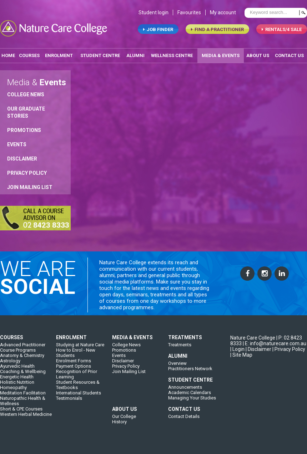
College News (25, 95)
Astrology (10, 366)
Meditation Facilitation (23, 398)
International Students (78, 398)
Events (16, 145)
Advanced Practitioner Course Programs (22, 352)
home (8, 56)
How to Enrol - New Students (75, 358)
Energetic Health (17, 382)
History (119, 427)
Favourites (189, 13)
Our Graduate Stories (26, 113)
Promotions (24, 131)
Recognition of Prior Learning (76, 379)
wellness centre (172, 56)
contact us (289, 56)
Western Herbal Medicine (26, 419)
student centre (100, 56)
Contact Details (184, 421)
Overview (177, 368)
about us (257, 56)
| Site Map (241, 360)
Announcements (185, 392)
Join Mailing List (29, 188)
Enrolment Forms (73, 366)
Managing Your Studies (192, 403)
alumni (135, 56)
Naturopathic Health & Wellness (22, 406)
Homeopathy (13, 393)
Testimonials (69, 403)
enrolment (59, 56)
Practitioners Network (190, 374)
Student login (153, 13)
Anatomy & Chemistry (22, 360)
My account (223, 13)
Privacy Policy (27, 174)
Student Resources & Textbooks (78, 390)
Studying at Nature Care (80, 350)
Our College (124, 421)
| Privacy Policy (288, 354)
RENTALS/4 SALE (282, 30)
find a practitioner (217, 30)
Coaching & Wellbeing (23, 376)
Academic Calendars (189, 398)
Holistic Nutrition (17, 387)
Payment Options (73, 371)
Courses (29, 56)
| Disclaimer (258, 354)
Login (238, 354)
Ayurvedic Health (17, 371)
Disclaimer (22, 160)
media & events (221, 56)
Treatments (179, 350)
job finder (158, 30)
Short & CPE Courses (21, 414)
